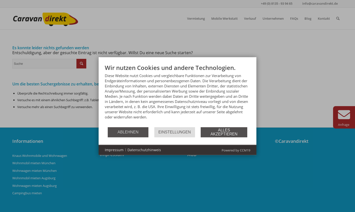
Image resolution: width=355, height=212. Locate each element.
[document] (177, 95)
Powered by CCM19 (236, 150)
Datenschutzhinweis (144, 149)
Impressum (114, 149)
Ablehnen (128, 132)
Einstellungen (175, 132)
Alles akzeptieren (224, 132)
